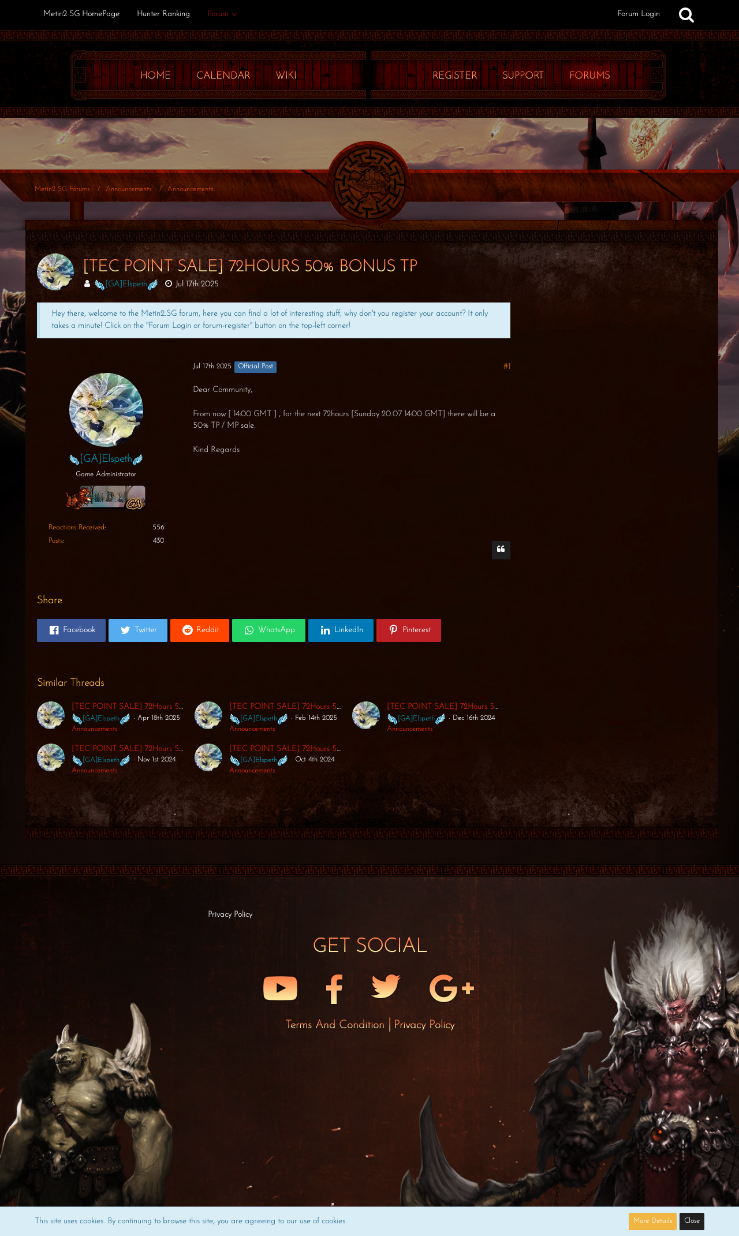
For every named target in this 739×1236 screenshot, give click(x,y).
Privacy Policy (424, 1025)
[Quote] (501, 550)
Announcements (94, 729)
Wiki (285, 76)
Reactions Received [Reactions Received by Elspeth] (76, 527)
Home (155, 76)
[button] (71, 630)
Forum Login (638, 14)
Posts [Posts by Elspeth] (55, 540)
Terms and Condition (336, 1025)
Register (454, 76)
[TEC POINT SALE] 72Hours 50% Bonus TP (147, 707)
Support (523, 76)
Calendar (223, 76)
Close (692, 1221)
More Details (652, 1221)
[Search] (686, 14)
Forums (589, 76)
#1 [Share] (506, 367)
